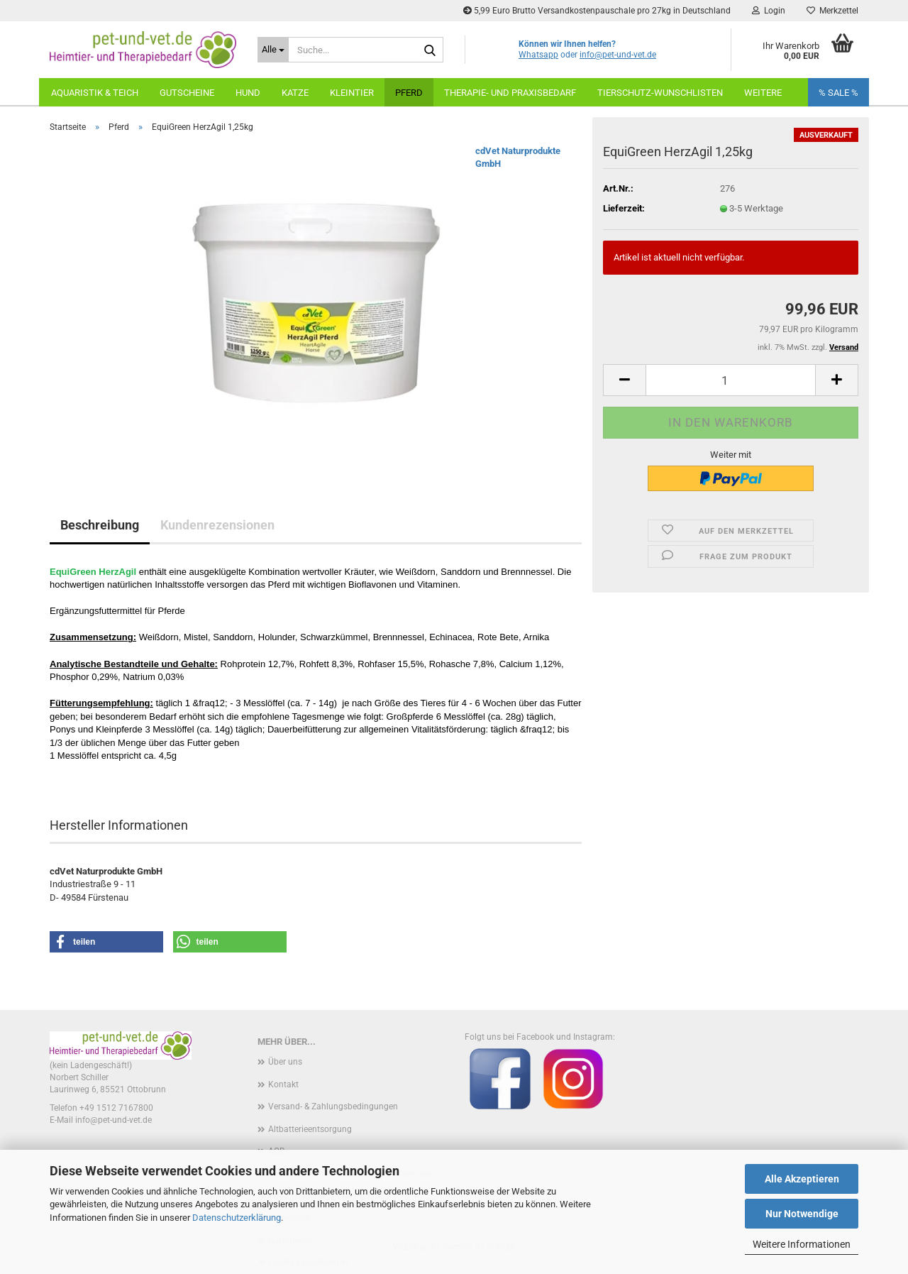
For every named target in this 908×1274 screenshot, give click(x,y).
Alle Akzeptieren (802, 1179)
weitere (763, 92)
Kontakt (283, 1084)
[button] (624, 380)
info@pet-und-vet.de (618, 55)
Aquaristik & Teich (94, 92)
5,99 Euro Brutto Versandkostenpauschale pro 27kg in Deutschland (597, 11)
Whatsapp (538, 55)
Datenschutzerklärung (236, 1217)
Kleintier (352, 92)
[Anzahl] (731, 380)
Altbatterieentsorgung (310, 1129)
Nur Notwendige (801, 1213)
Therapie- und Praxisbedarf (510, 92)
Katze (295, 92)
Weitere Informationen (802, 1244)
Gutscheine (187, 92)
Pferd (409, 92)
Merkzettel (832, 11)
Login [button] (768, 11)
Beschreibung (99, 524)
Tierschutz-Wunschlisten (660, 92)
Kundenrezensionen (217, 524)
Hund (248, 92)
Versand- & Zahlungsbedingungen (333, 1106)
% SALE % (838, 92)
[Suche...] (273, 49)
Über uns (285, 1062)
